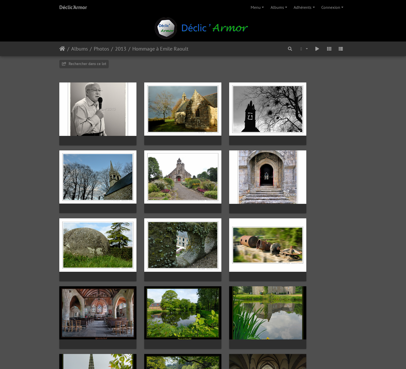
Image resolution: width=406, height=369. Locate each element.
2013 (120, 48)
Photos (101, 48)
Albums (277, 7)
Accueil (62, 49)
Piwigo (215, 358)
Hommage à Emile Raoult (160, 48)
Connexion (330, 7)
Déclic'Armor (73, 7)
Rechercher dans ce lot (84, 63)
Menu (256, 7)
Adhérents (302, 7)
